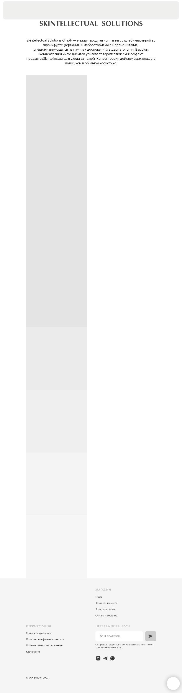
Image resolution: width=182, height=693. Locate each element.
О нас (98, 597)
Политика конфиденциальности (45, 639)
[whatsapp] (112, 658)
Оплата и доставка (106, 615)
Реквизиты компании (38, 633)
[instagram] (98, 658)
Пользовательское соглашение (44, 645)
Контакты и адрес (105, 603)
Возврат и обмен (105, 609)
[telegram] (105, 658)
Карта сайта (33, 652)
